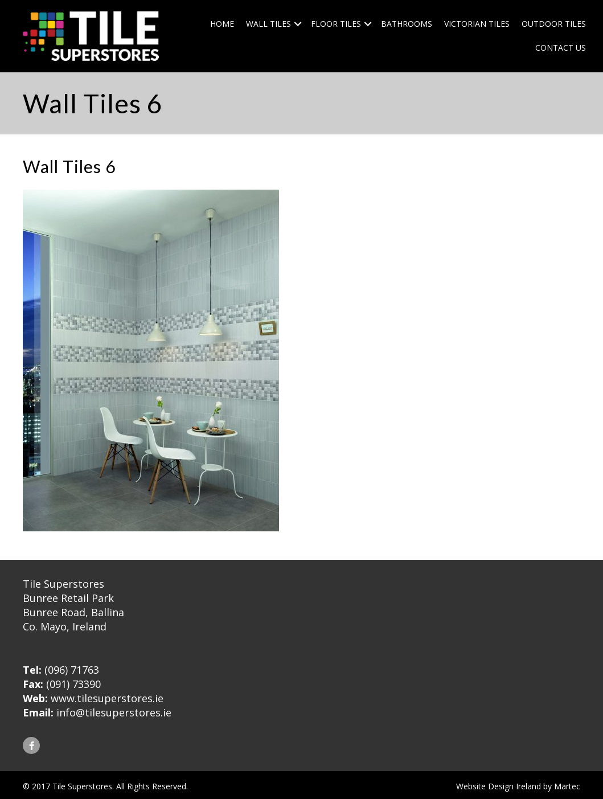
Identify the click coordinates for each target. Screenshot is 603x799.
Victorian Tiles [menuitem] (477, 23)
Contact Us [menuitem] (560, 47)
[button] (298, 24)
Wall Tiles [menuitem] (268, 23)
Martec (567, 786)
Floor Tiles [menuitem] (336, 23)
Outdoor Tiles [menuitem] (554, 23)
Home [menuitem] (222, 23)
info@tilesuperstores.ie (113, 712)
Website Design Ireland (498, 786)
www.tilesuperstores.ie (107, 698)
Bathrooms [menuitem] (406, 23)
